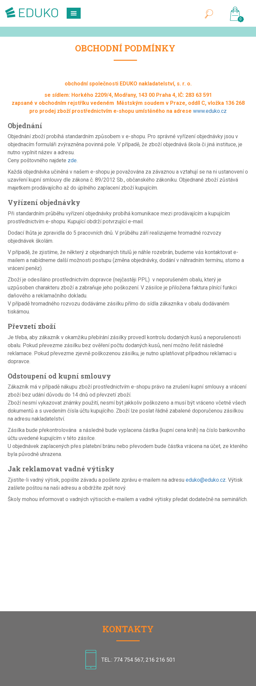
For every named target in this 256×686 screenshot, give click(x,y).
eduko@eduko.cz (206, 480)
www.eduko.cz (210, 111)
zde (72, 160)
